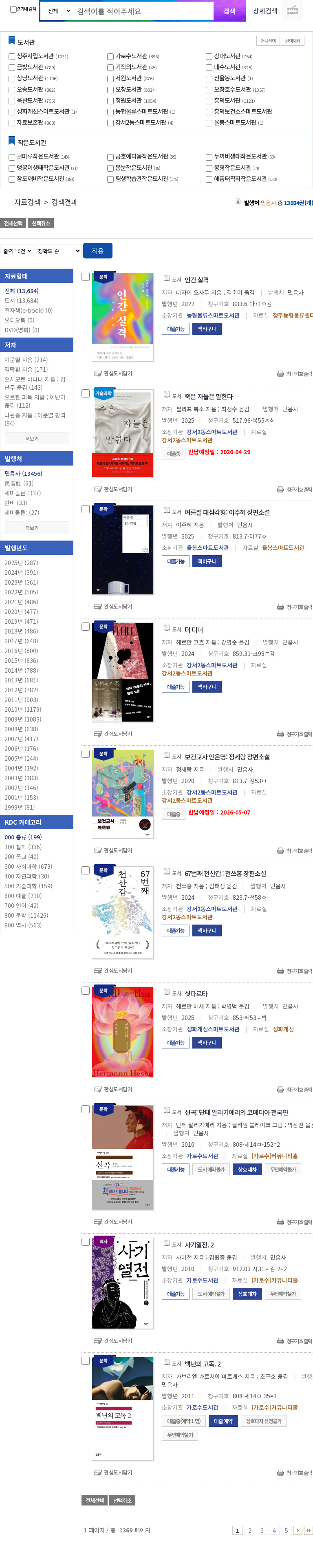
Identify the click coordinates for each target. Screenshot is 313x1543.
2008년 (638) (21, 729)
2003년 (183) (21, 778)
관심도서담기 (118, 373)
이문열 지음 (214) (26, 359)
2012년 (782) (21, 690)
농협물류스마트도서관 (141, 111)
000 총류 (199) (23, 837)
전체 (21, 291)
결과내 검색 (23, 9)
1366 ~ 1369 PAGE (308, 1530)
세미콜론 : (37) (22, 493)
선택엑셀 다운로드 (284, 224)
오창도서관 (128, 89)
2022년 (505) (21, 592)
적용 (98, 251)
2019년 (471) (21, 621)
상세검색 (265, 10)
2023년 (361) (21, 582)
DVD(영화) (22, 330)
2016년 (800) (21, 651)
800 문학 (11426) (26, 915)
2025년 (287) (21, 562)
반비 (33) (15, 503)
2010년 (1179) (23, 709)
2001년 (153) (21, 797)
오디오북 (19, 320)
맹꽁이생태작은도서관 (48, 167)
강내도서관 (227, 55)
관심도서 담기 (167, 224)
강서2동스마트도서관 (140, 122)
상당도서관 (30, 77)
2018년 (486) (21, 631)
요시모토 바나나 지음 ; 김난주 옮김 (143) (35, 383)
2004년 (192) (21, 768)
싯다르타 (196, 993)
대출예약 (223, 1421)
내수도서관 (227, 66)
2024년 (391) (21, 572)
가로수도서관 (131, 55)
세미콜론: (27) (22, 512)
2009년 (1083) (23, 719)
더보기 (36, 438)
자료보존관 (30, 122)
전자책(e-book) (28, 310)
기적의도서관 (131, 66)
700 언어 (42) (21, 905)
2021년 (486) (21, 602)
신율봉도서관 (230, 77)
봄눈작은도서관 (138, 167)
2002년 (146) (21, 788)
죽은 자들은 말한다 (209, 396)
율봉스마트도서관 (235, 122)
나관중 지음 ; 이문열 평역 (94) (35, 419)
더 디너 (194, 629)
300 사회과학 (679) (28, 866)
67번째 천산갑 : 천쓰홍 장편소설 (225, 873)
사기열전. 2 (199, 1244)
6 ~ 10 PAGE (297, 1530)
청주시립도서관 (35, 55)
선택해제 (292, 41)
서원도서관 (128, 77)
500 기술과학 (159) (28, 886)
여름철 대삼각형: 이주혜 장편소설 (227, 512)
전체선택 (268, 41)
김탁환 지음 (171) (26, 369)
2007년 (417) (21, 739)
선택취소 (41, 223)
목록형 (302, 249)
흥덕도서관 (227, 100)
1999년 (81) (19, 807)
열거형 (289, 249)
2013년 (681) (21, 680)
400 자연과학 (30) (26, 876)
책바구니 (207, 329)
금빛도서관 (30, 66)
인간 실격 (197, 280)
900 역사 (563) (23, 925)
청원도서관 (128, 100)
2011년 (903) (21, 699)
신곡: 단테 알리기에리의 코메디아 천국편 (236, 1112)
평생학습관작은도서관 (147, 178)
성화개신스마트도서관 (43, 111)
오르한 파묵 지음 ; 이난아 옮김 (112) (35, 401)
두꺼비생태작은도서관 (245, 156)
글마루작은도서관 (44, 156)
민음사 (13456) (23, 473)
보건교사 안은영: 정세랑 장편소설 (227, 757)
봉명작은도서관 (237, 167)
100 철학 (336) (23, 847)
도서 (21, 300)
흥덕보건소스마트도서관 (243, 111)
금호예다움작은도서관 (146, 156)
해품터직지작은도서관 (246, 178)
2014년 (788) (21, 670)
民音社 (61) (19, 483)
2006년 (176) (21, 748)
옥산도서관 (30, 100)
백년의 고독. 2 (202, 1364)
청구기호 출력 (299, 373)
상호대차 (247, 1169)
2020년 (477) (21, 611)
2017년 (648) (21, 641)
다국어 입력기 (292, 10)
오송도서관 (30, 89)
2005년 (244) (21, 758)
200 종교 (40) (21, 856)
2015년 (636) (21, 660)
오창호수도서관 (232, 89)
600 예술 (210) (23, 896)
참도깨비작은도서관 (46, 178)
